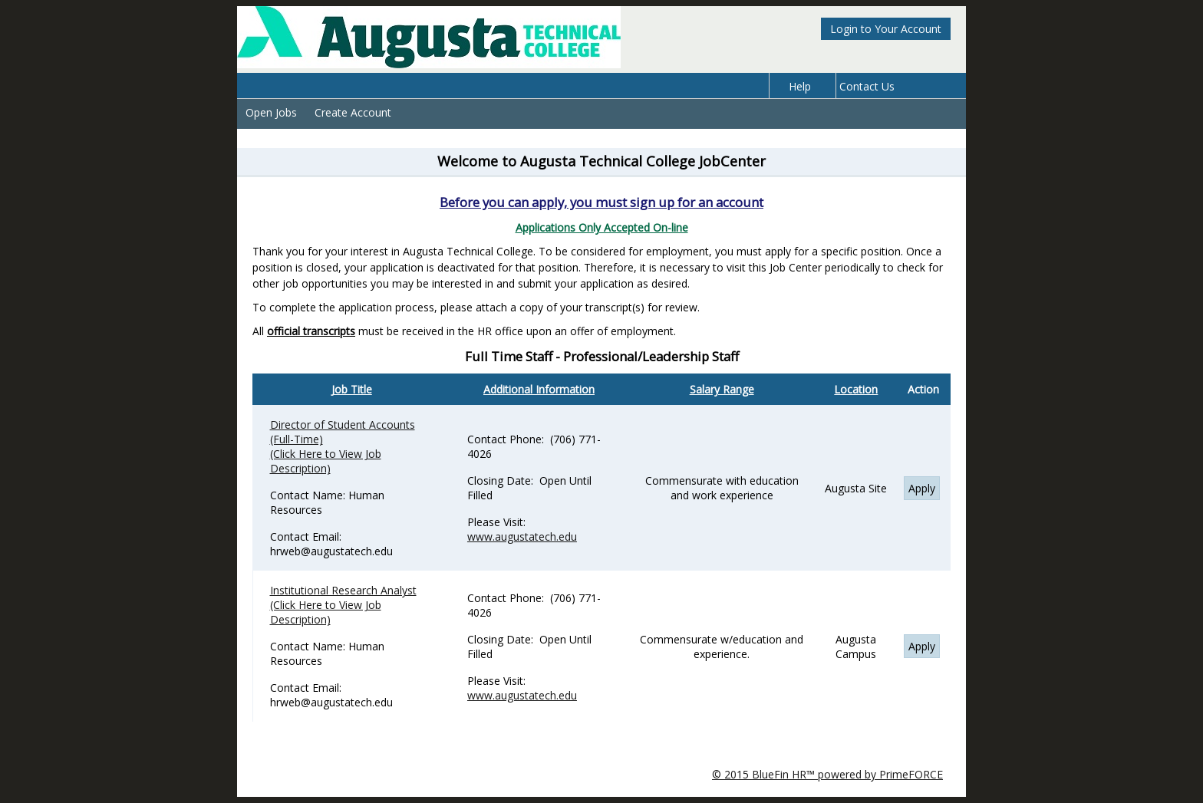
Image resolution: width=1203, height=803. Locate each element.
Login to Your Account (885, 28)
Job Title (351, 389)
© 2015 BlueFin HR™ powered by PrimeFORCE (827, 774)
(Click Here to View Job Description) (325, 461)
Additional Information (539, 389)
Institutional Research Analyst (343, 590)
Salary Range (722, 389)
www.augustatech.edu (522, 536)
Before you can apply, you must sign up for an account (601, 202)
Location (856, 389)
